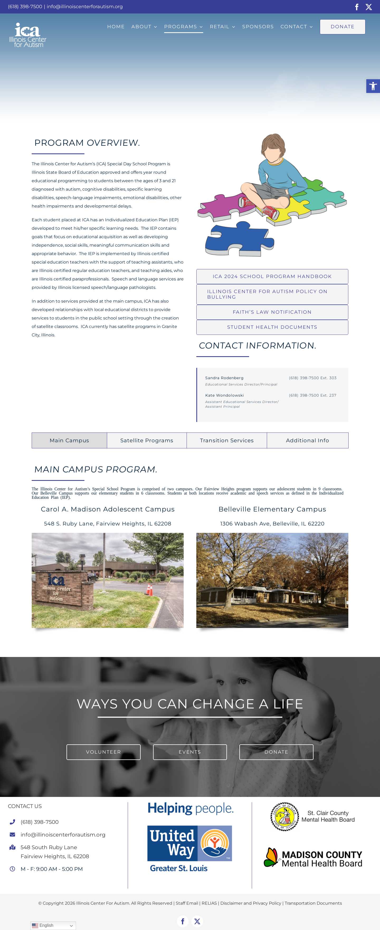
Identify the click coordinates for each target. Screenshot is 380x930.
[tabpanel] (190, 548)
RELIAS (209, 903)
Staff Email (187, 903)
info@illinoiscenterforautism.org (85, 7)
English (42, 926)
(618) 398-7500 (40, 822)
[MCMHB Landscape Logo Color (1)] (314, 846)
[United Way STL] (190, 804)
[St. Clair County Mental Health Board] (314, 804)
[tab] (69, 440)
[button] (373, 86)
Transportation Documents (313, 903)
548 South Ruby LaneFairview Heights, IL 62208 (55, 851)
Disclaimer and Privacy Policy (250, 903)
